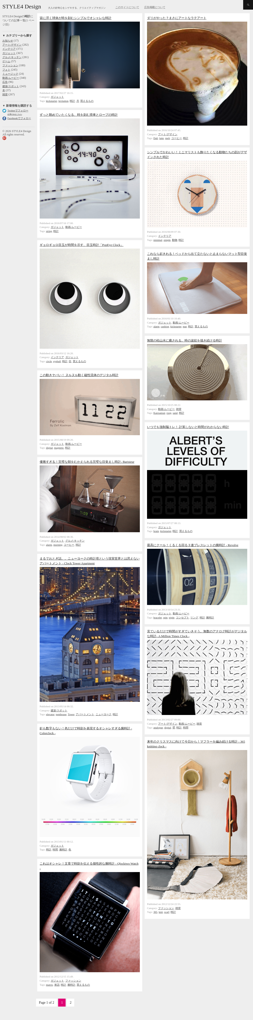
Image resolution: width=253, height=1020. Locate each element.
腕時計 (210, 617)
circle (49, 361)
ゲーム (6, 61)
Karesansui (159, 412)
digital (49, 447)
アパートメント (85, 714)
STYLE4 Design (21, 6)
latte (161, 138)
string (49, 231)
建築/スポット (10, 86)
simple (167, 239)
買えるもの (86, 100)
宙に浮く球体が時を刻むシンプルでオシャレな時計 (75, 18)
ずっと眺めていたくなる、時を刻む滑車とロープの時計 (79, 114)
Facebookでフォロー (19, 118)
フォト (6, 69)
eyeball (57, 361)
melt (167, 138)
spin (165, 617)
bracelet (158, 617)
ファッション (10, 65)
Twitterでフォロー (17, 110)
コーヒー (176, 138)
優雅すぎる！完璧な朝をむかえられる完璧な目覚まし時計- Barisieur (87, 462)
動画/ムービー (10, 77)
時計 (72, 100)
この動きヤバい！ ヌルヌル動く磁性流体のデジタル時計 (79, 375)
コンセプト (182, 617)
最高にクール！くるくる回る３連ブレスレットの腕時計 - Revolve (192, 545)
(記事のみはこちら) (14, 114)
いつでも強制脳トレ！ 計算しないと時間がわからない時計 (188, 427)
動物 (174, 239)
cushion (165, 326)
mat (185, 326)
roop (169, 412)
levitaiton (63, 100)
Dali (156, 138)
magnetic (59, 447)
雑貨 (5, 94)
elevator (50, 714)
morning (57, 544)
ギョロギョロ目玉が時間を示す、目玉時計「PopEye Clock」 (81, 245)
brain (156, 531)
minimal (158, 239)
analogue (158, 727)
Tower (71, 714)
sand (175, 412)
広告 (5, 81)
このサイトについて (127, 7)
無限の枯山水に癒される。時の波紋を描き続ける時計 (184, 340)
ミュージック (10, 73)
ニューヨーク (103, 714)
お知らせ (7, 40)
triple (171, 617)
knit (161, 911)
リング (194, 617)
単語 (57, 984)
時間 (185, 727)
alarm (157, 326)
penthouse (61, 714)
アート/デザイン (12, 44)
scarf (166, 911)
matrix (49, 984)
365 (156, 911)
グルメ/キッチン (12, 57)
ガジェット (9, 53)
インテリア (9, 48)
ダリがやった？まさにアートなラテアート (176, 18)
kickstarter (51, 100)
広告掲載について (154, 7)
